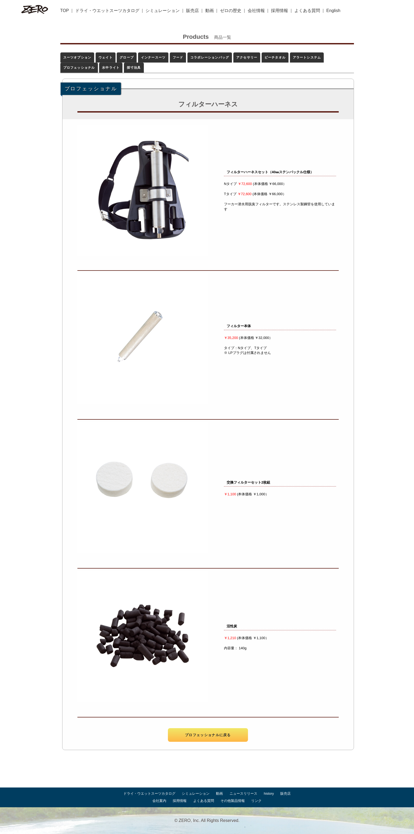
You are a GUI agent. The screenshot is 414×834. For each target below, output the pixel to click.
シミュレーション (162, 10)
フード (178, 57)
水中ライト (111, 68)
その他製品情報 (232, 801)
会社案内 (159, 801)
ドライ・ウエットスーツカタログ (107, 10)
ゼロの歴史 (230, 10)
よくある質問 (307, 10)
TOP (64, 10)
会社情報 (256, 10)
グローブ (127, 57)
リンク (256, 801)
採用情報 (279, 10)
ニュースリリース (243, 793)
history (269, 793)
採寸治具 (134, 68)
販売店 (192, 10)
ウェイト (105, 57)
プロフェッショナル (79, 68)
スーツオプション (77, 57)
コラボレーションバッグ (209, 57)
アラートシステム (307, 57)
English (333, 10)
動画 (209, 10)
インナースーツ (153, 57)
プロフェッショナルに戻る (208, 735)
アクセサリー (246, 57)
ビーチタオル (275, 57)
